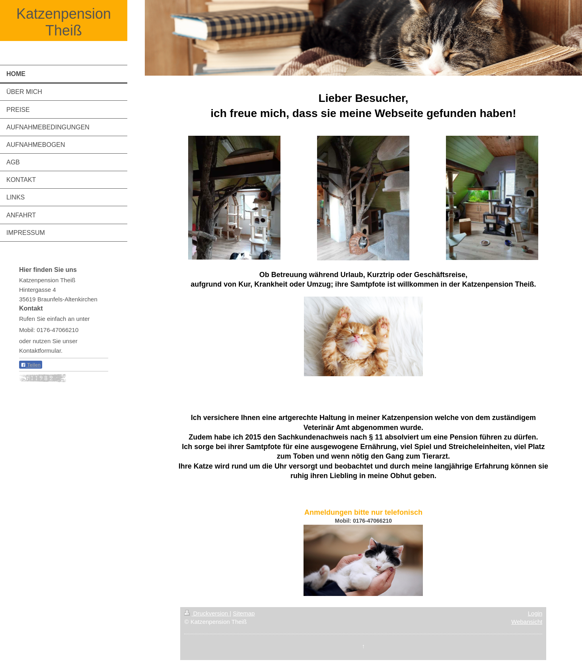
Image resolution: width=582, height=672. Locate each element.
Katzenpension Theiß (63, 22)
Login (535, 613)
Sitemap (244, 613)
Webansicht (526, 621)
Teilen (31, 365)
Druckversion (207, 613)
